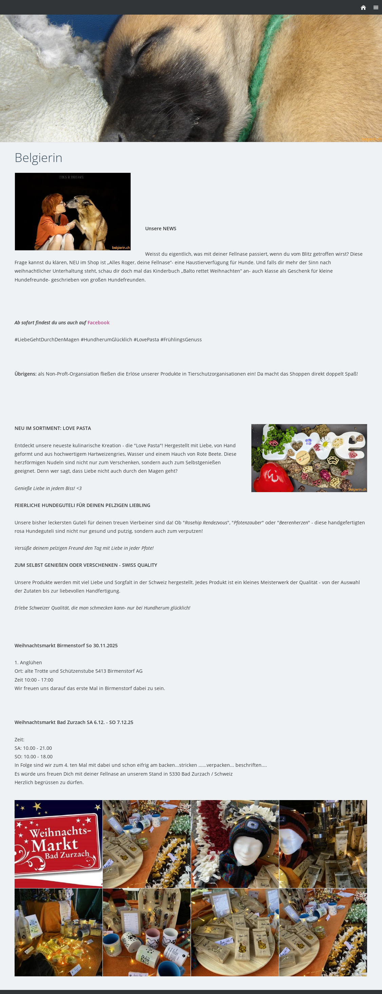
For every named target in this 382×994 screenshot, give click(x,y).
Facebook (99, 322)
